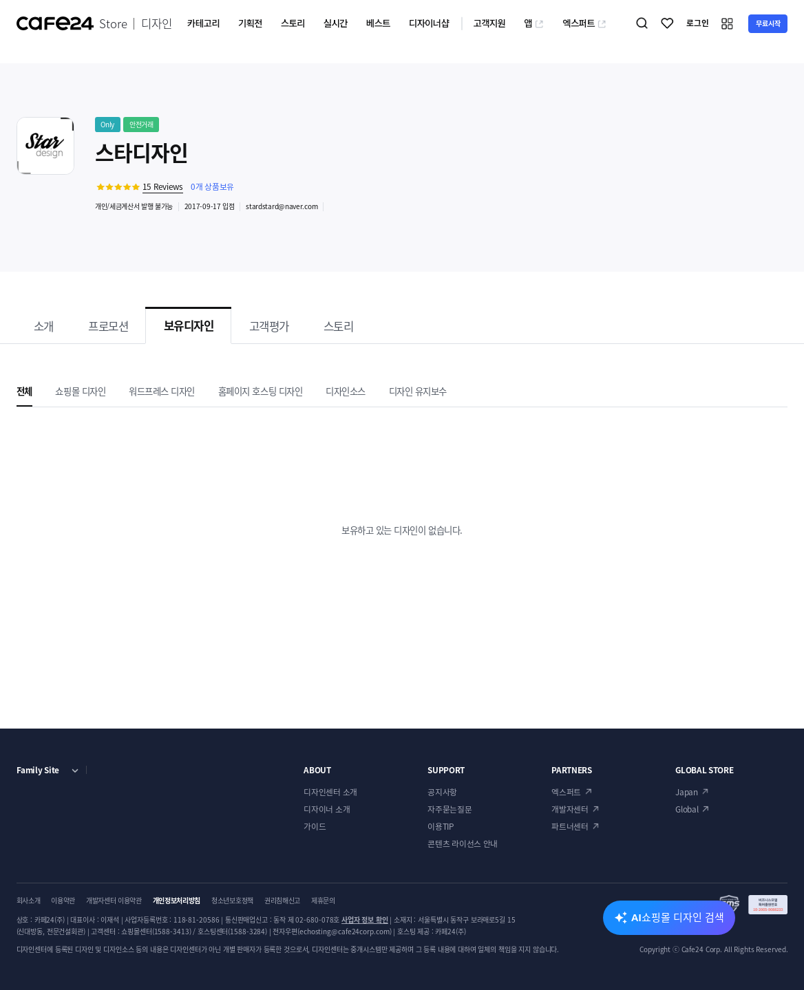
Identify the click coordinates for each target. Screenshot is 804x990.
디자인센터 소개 (330, 792)
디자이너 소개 (327, 809)
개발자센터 (569, 809)
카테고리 (203, 23)
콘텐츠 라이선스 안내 (462, 843)
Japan (686, 792)
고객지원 (489, 23)
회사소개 (29, 900)
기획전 (250, 23)
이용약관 (63, 900)
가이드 (315, 826)
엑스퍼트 (584, 23)
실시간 (336, 23)
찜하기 (668, 23)
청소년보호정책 (232, 900)
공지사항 (442, 792)
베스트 (378, 23)
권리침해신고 (282, 900)
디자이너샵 (429, 23)
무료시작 (768, 23)
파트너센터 (569, 826)
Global (686, 809)
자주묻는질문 (449, 809)
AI (677, 917)
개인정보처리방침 (177, 900)
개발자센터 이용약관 (114, 900)
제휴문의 (323, 900)
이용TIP (440, 826)
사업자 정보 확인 (364, 919)
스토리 (293, 23)
